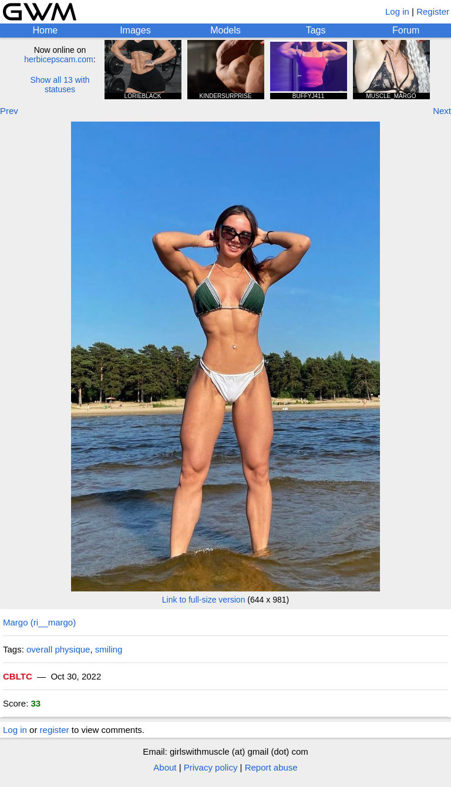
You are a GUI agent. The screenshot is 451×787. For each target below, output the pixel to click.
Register (432, 11)
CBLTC (17, 676)
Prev (9, 111)
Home (45, 30)
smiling (109, 649)
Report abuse (271, 767)
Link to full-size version (203, 599)
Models (225, 30)
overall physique (58, 649)
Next (442, 111)
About (164, 767)
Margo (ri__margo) (39, 622)
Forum (405, 30)
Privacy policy (211, 767)
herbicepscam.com (58, 59)
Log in (397, 11)
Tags (316, 30)
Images (135, 30)
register (54, 730)
